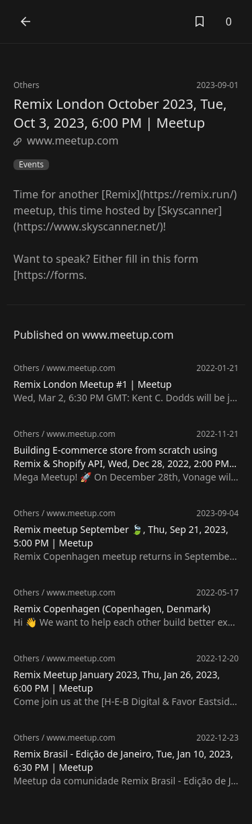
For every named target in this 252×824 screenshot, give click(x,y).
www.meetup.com (66, 140)
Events (31, 164)
